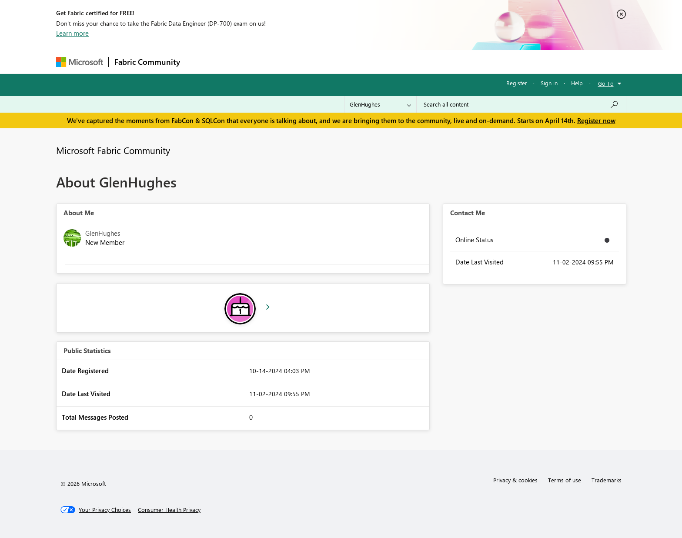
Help (577, 83)
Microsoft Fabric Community (113, 150)
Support (421, 61)
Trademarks (607, 480)
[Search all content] (521, 104)
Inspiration (238, 61)
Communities (312, 61)
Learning (385, 61)
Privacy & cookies (515, 480)
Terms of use (564, 480)
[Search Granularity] (380, 104)
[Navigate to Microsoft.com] (79, 62)
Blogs (351, 61)
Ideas (274, 61)
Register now (596, 120)
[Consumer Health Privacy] (169, 510)
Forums (200, 61)
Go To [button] (606, 83)
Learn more (72, 33)
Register (516, 83)
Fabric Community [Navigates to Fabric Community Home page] (147, 62)
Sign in (549, 83)
